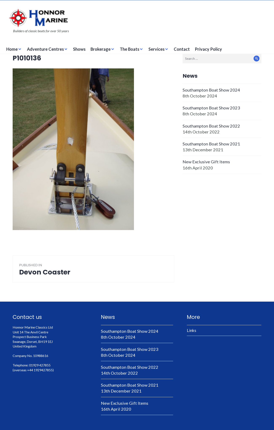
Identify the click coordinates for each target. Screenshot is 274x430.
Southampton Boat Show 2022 (211, 125)
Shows (79, 49)
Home (12, 49)
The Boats (129, 49)
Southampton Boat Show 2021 (211, 143)
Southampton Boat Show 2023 (211, 107)
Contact (182, 49)
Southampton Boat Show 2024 (211, 89)
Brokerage (101, 49)
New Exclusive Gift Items (206, 161)
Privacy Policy (208, 49)
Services (156, 49)
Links (191, 330)
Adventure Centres (45, 49)
